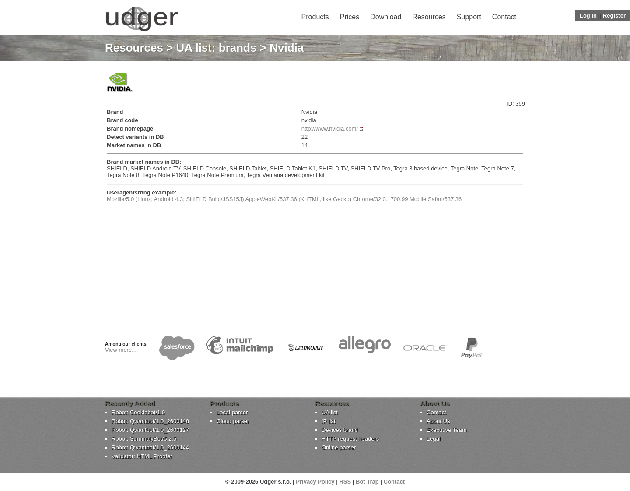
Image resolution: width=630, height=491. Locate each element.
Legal (434, 438)
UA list (330, 412)
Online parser (339, 447)
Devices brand (340, 430)
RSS (345, 481)
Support (469, 17)
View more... (120, 349)
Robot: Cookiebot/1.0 (138, 412)
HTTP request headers (350, 438)
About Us (438, 421)
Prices (349, 17)
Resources (428, 17)
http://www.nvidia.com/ (329, 128)
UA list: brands (216, 47)
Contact (504, 17)
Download (385, 17)
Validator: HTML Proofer (142, 456)
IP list (329, 421)
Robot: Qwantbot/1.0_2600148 (150, 421)
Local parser (232, 412)
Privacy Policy (315, 481)
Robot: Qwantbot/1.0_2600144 (150, 447)
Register (614, 15)
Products (315, 17)
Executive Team (447, 430)
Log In (588, 15)
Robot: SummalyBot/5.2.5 (144, 438)
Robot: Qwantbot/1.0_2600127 (150, 430)
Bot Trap (367, 481)
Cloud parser (233, 421)
